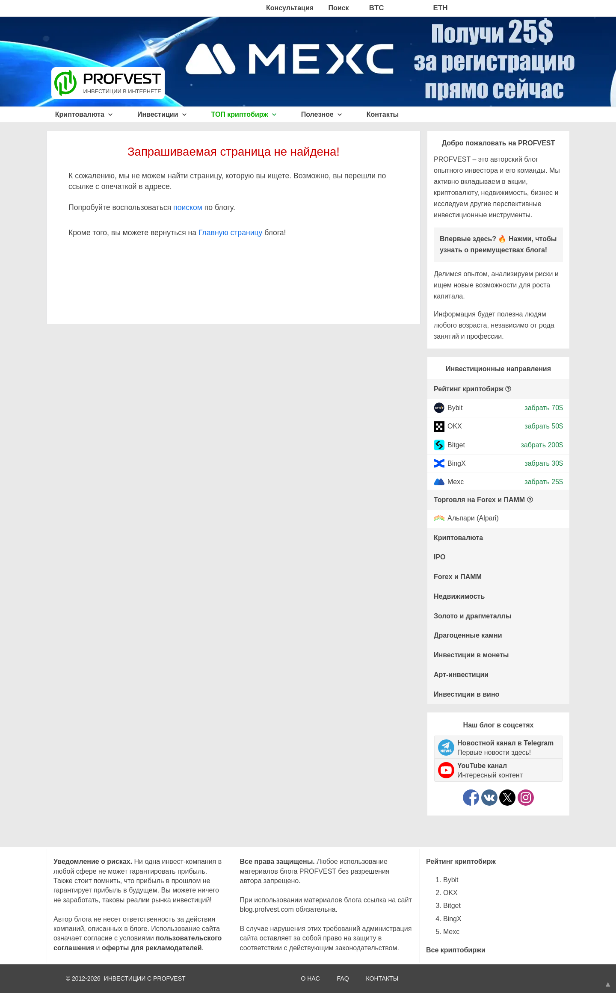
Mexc (455, 481)
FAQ (343, 978)
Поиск (339, 8)
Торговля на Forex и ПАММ (479, 499)
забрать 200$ (542, 444)
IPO (440, 557)
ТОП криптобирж (244, 114)
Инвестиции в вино (466, 694)
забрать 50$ (543, 426)
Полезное (321, 114)
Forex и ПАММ (458, 576)
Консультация (290, 8)
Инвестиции (162, 114)
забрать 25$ (543, 481)
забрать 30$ (543, 463)
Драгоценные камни (468, 635)
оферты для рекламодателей (152, 948)
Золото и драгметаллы (473, 616)
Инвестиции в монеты (471, 655)
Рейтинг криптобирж (468, 389)
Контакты (383, 114)
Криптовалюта (84, 114)
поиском (187, 207)
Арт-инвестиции (461, 674)
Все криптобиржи (456, 950)
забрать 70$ (543, 407)
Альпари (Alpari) (473, 518)
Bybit (455, 407)
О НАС (310, 978)
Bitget (456, 444)
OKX (454, 426)
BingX (456, 463)
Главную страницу (230, 232)
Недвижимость (459, 596)
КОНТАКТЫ (382, 978)
